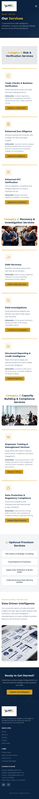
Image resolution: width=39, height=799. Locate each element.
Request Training (14, 472)
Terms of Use (6, 758)
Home (4, 732)
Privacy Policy (6, 752)
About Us (5, 735)
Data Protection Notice (9, 755)
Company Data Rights (9, 761)
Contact (4, 740)
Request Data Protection (17, 521)
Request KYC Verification (16, 203)
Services (4, 737)
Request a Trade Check (16, 108)
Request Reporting (14, 379)
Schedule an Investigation (17, 330)
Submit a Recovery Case (16, 284)
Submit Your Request (19, 692)
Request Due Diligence (16, 156)
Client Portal (6, 743)
